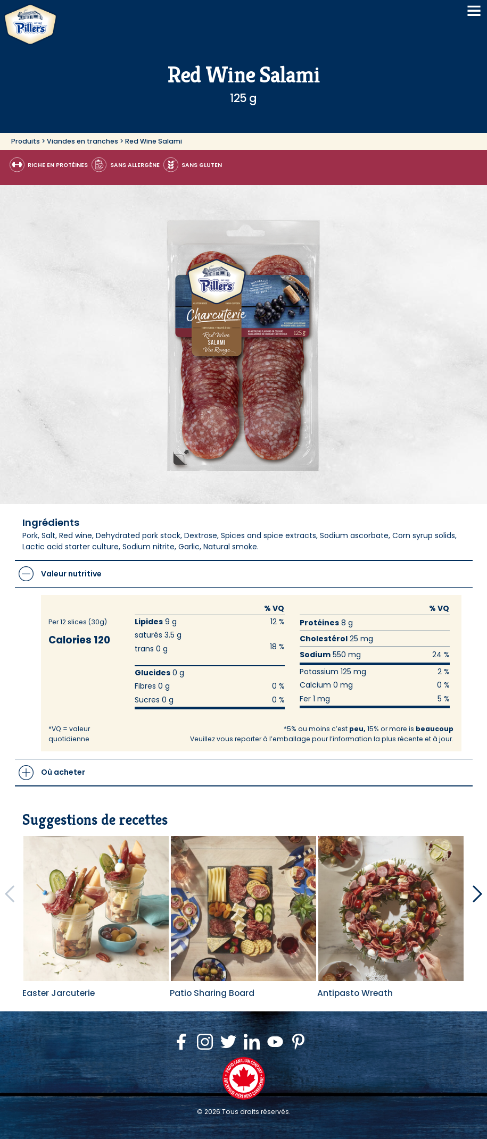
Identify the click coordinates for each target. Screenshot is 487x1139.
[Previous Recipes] (9, 893)
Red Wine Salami (153, 141)
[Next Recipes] (477, 893)
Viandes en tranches (82, 141)
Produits (25, 141)
